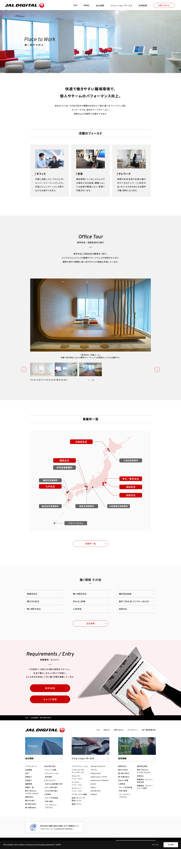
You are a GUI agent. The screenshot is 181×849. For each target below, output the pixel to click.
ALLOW (171, 845)
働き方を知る (33, 601)
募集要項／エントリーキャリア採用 (145, 787)
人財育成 (77, 609)
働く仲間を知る (80, 594)
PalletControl (95, 773)
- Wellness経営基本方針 (53, 784)
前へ (24, 369)
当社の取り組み (50, 766)
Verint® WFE (95, 791)
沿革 (27, 773)
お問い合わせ (163, 5)
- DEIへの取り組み (51, 787)
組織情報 (28, 784)
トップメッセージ (31, 766)
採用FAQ (123, 609)
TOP (26, 718)
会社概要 (28, 770)
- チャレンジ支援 (50, 770)
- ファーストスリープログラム (50, 806)
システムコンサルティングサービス (78, 771)
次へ (157, 369)
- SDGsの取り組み (51, 791)
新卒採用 (50, 688)
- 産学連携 (48, 777)
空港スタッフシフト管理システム (78, 799)
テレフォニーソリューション (77, 783)
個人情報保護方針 (149, 730)
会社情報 (90, 623)
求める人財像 (79, 601)
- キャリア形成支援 (51, 798)
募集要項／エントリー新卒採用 (145, 781)
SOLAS (93, 784)
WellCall (93, 794)
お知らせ (106, 730)
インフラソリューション (80, 766)
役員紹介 (28, 780)
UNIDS (93, 787)
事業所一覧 (90, 544)
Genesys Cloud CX (97, 766)
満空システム (76, 804)
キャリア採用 (50, 699)
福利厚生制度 (125, 594)
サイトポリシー (132, 730)
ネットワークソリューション (77, 789)
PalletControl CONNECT (99, 780)
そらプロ (93, 770)
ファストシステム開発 (79, 794)
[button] (44, 749)
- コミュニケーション (51, 773)
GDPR (58, 845)
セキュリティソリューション (77, 777)
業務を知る (32, 594)
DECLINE (155, 845)
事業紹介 (28, 777)
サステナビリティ (50, 780)
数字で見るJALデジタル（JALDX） (134, 601)
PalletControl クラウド (98, 777)
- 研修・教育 (48, 801)
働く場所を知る (34, 609)
